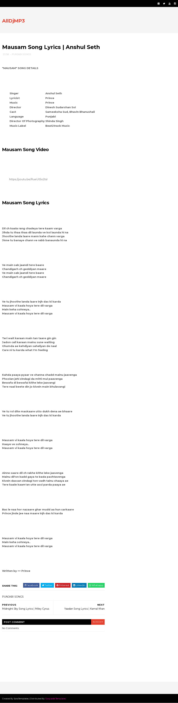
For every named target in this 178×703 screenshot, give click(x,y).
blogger (98, 622)
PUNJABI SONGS (21, 54)
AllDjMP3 (13, 21)
